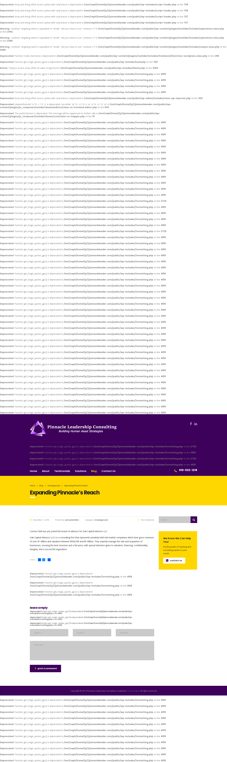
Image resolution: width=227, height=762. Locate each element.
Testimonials (62, 471)
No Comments (145, 519)
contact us (174, 560)
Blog (94, 471)
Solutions (80, 471)
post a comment (46, 668)
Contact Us (108, 471)
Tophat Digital (133, 690)
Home (33, 471)
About (45, 471)
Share (32, 560)
